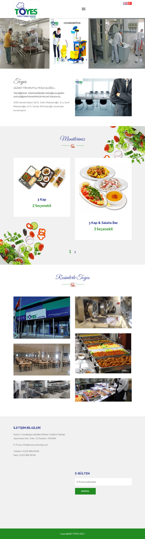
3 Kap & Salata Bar (103, 223)
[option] (72, 204)
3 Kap (41, 199)
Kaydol (85, 491)
